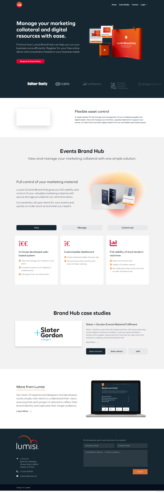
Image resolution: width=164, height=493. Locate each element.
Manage (82, 227)
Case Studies (124, 5)
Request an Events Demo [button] (30, 61)
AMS (138, 351)
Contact (135, 5)
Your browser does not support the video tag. (33, 117)
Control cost (127, 227)
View (36, 227)
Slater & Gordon (95, 351)
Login (143, 5)
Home (114, 5)
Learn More (22, 411)
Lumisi (27, 487)
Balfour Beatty (117, 351)
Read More (90, 342)
